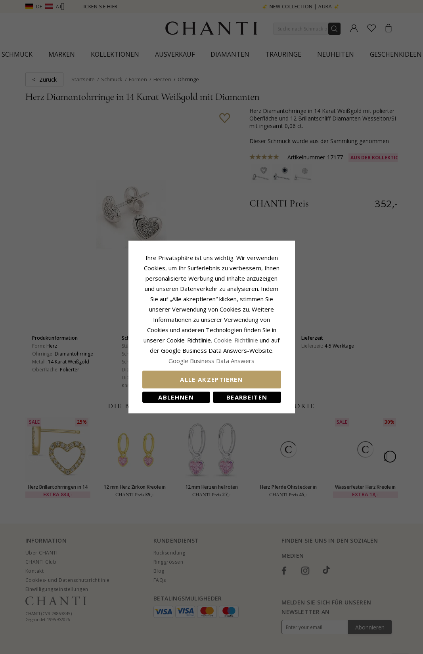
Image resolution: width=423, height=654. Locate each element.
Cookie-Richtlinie (236, 340)
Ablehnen (176, 397)
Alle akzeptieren (211, 379)
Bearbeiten (247, 397)
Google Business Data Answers (211, 361)
